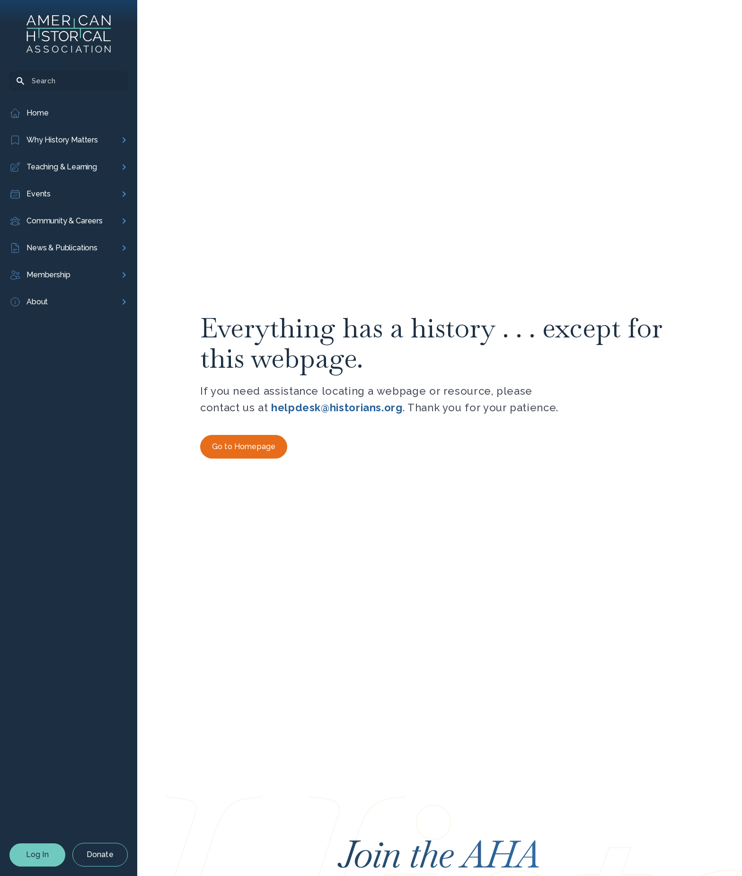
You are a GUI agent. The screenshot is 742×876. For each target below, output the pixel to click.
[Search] (68, 80)
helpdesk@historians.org (337, 407)
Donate (100, 854)
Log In (37, 854)
